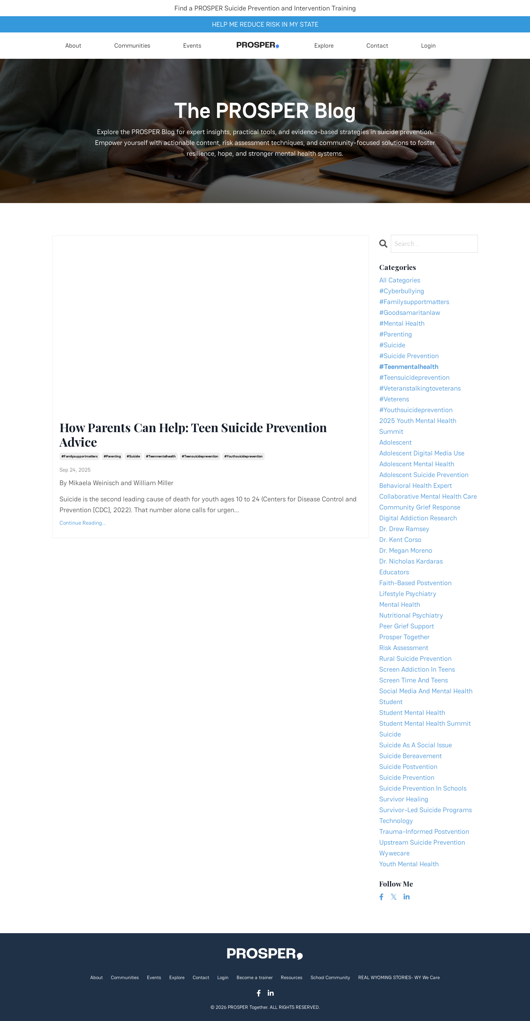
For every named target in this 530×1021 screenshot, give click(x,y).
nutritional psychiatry (411, 615)
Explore (324, 45)
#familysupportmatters (80, 456)
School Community (330, 977)
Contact (377, 45)
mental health (399, 604)
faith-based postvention (415, 582)
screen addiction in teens (417, 669)
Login (428, 45)
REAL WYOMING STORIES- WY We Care (399, 977)
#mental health (402, 323)
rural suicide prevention (415, 658)
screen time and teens (413, 680)
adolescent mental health (416, 463)
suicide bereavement (410, 755)
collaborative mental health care (428, 496)
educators (394, 572)
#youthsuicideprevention (243, 456)
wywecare (394, 853)
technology (396, 820)
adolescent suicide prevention (423, 474)
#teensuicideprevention (200, 456)
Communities (132, 45)
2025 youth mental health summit (417, 426)
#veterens (394, 399)
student (391, 701)
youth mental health (409, 864)
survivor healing (403, 799)
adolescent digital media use (421, 453)
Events (192, 45)
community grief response (419, 507)
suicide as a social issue (415, 745)
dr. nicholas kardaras (411, 561)
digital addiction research (418, 518)
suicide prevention (406, 777)
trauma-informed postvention (424, 831)
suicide (390, 734)
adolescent (395, 442)
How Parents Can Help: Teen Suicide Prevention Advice (193, 434)
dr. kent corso (400, 539)
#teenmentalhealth (161, 456)
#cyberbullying (401, 291)
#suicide (133, 456)
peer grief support (406, 626)
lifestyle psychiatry (407, 593)
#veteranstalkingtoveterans (420, 388)
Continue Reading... (82, 522)
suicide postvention (408, 766)
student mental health (412, 712)
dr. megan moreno (405, 550)
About (73, 45)
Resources (292, 977)
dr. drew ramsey (404, 528)
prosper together (404, 636)
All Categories (399, 280)
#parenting (112, 456)
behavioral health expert (415, 485)
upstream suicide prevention (422, 842)
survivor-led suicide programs (425, 809)
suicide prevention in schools (422, 788)
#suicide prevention (409, 355)
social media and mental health (426, 691)
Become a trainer (255, 977)
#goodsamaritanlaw (409, 312)
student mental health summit (425, 723)
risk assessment (403, 647)
